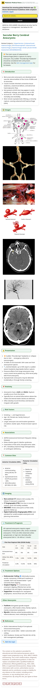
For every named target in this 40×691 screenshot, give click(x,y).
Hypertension (19, 43)
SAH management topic (24, 63)
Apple (12, 12)
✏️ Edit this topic (9, 642)
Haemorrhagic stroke (19, 48)
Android (5, 12)
